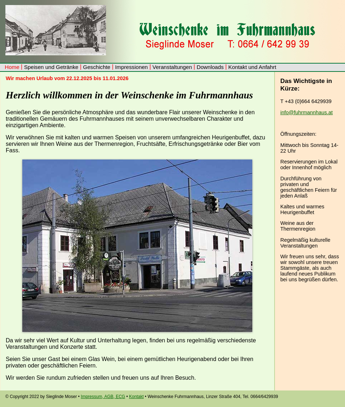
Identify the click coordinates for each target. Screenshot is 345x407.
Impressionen (131, 67)
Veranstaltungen (172, 67)
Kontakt (136, 396)
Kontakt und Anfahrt (252, 67)
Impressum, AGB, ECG (103, 396)
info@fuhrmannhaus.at (306, 112)
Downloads (210, 67)
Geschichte (96, 67)
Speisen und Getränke (51, 67)
